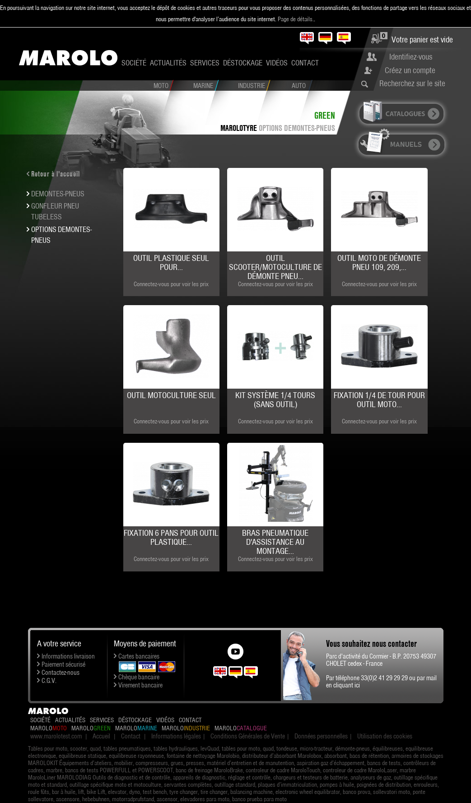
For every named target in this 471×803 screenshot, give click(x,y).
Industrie (251, 85)
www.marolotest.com (56, 736)
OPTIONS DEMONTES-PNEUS (297, 128)
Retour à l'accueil (55, 174)
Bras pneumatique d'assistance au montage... (275, 542)
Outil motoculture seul (171, 395)
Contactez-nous (60, 672)
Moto (161, 85)
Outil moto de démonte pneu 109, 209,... (379, 262)
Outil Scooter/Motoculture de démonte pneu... (275, 267)
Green (324, 115)
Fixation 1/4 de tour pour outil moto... (379, 400)
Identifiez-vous (410, 56)
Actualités (168, 63)
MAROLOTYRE (238, 128)
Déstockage (242, 63)
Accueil (101, 736)
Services (204, 63)
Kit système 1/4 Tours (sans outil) (275, 400)
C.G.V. (49, 680)
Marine (203, 85)
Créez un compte (410, 70)
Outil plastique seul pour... (171, 262)
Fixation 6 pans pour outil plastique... (171, 537)
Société (133, 63)
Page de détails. (296, 19)
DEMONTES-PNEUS (57, 194)
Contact (305, 63)
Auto (299, 85)
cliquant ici (346, 685)
